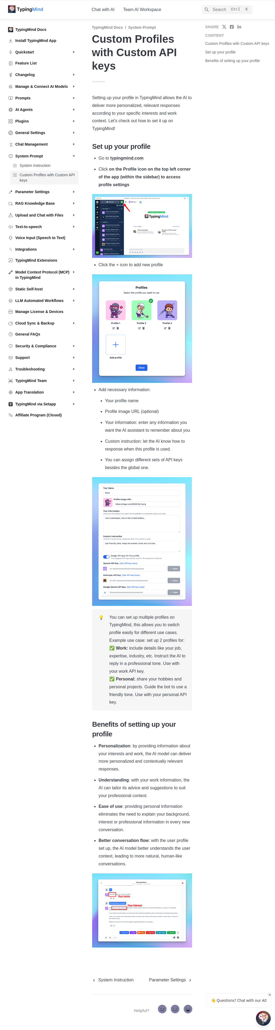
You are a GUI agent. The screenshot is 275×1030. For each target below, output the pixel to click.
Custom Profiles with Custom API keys (237, 43)
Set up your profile (220, 52)
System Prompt (142, 27)
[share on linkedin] (239, 27)
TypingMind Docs (107, 27)
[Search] (227, 9)
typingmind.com (127, 158)
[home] (45, 9)
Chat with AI (103, 9)
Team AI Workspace (142, 9)
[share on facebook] (232, 27)
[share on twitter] (224, 27)
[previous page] (113, 980)
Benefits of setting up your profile (232, 61)
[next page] (170, 980)
